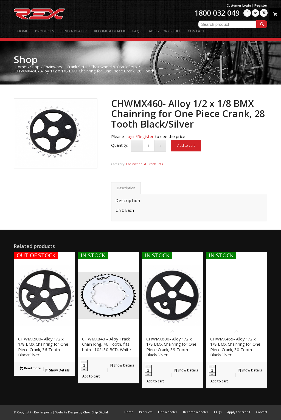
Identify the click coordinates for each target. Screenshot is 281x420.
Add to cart (186, 145)
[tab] (126, 188)
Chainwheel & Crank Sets (144, 164)
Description (126, 188)
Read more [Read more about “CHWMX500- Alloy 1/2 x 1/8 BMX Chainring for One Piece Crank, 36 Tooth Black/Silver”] (30, 368)
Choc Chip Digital (95, 412)
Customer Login (239, 5)
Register (260, 5)
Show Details (58, 370)
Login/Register (139, 136)
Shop (26, 59)
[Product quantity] (148, 146)
